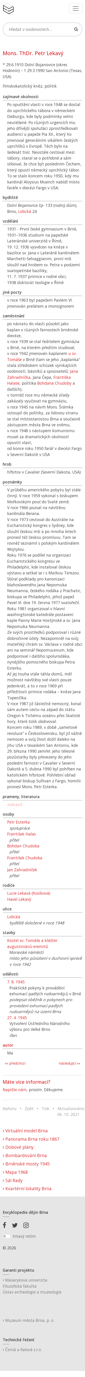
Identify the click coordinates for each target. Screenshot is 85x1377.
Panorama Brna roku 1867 (31, 1139)
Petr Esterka (18, 822)
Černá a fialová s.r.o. (22, 1349)
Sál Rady (13, 1180)
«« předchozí (15, 1063)
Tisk (45, 1108)
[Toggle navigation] (75, 8)
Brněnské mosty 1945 (26, 1164)
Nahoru (10, 1108)
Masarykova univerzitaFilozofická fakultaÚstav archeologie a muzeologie (32, 1286)
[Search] (42, 29)
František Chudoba (24, 857)
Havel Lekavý (19, 899)
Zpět (29, 1108)
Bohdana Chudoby (54, 383)
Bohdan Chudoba (23, 846)
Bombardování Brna (25, 1155)
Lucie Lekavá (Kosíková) (28, 893)
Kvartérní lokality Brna (27, 1188)
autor (8, 1045)
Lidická (24, 211)
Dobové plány (18, 1147)
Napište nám (15, 1089)
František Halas (21, 834)
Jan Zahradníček (22, 869)
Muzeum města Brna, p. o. (28, 1320)
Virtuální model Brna (25, 1131)
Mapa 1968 (15, 1172)
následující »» (69, 1063)
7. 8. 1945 (16, 981)
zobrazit (15, 804)
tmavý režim (24, 1236)
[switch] (7, 1236)
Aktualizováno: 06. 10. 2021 (71, 1111)
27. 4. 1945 (17, 1017)
